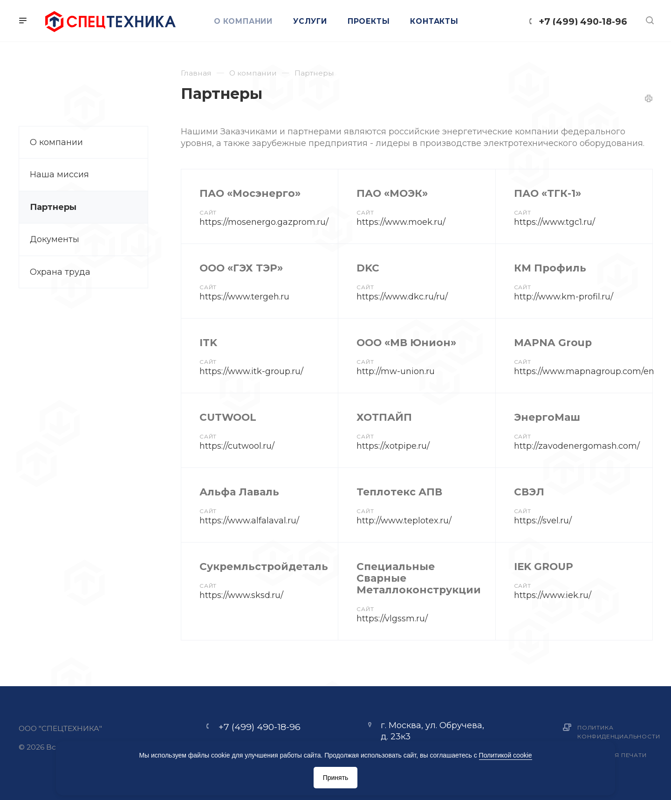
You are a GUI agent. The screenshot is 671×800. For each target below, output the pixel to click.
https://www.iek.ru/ (552, 595)
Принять (336, 777)
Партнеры (53, 207)
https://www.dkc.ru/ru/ (402, 297)
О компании (56, 142)
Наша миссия (59, 174)
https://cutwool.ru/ (236, 446)
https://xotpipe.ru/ (393, 446)
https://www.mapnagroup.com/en (584, 371)
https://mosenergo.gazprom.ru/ (264, 222)
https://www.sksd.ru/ (241, 595)
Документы (54, 239)
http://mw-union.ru (395, 371)
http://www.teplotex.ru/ (404, 520)
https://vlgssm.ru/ (392, 618)
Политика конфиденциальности (618, 732)
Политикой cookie (505, 755)
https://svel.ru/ (543, 520)
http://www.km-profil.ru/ (563, 297)
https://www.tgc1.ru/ (554, 222)
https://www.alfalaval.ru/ (249, 520)
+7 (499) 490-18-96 (583, 21)
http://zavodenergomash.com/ (577, 446)
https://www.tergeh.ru (244, 297)
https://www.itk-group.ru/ (251, 371)
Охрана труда (60, 272)
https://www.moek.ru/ (400, 222)
